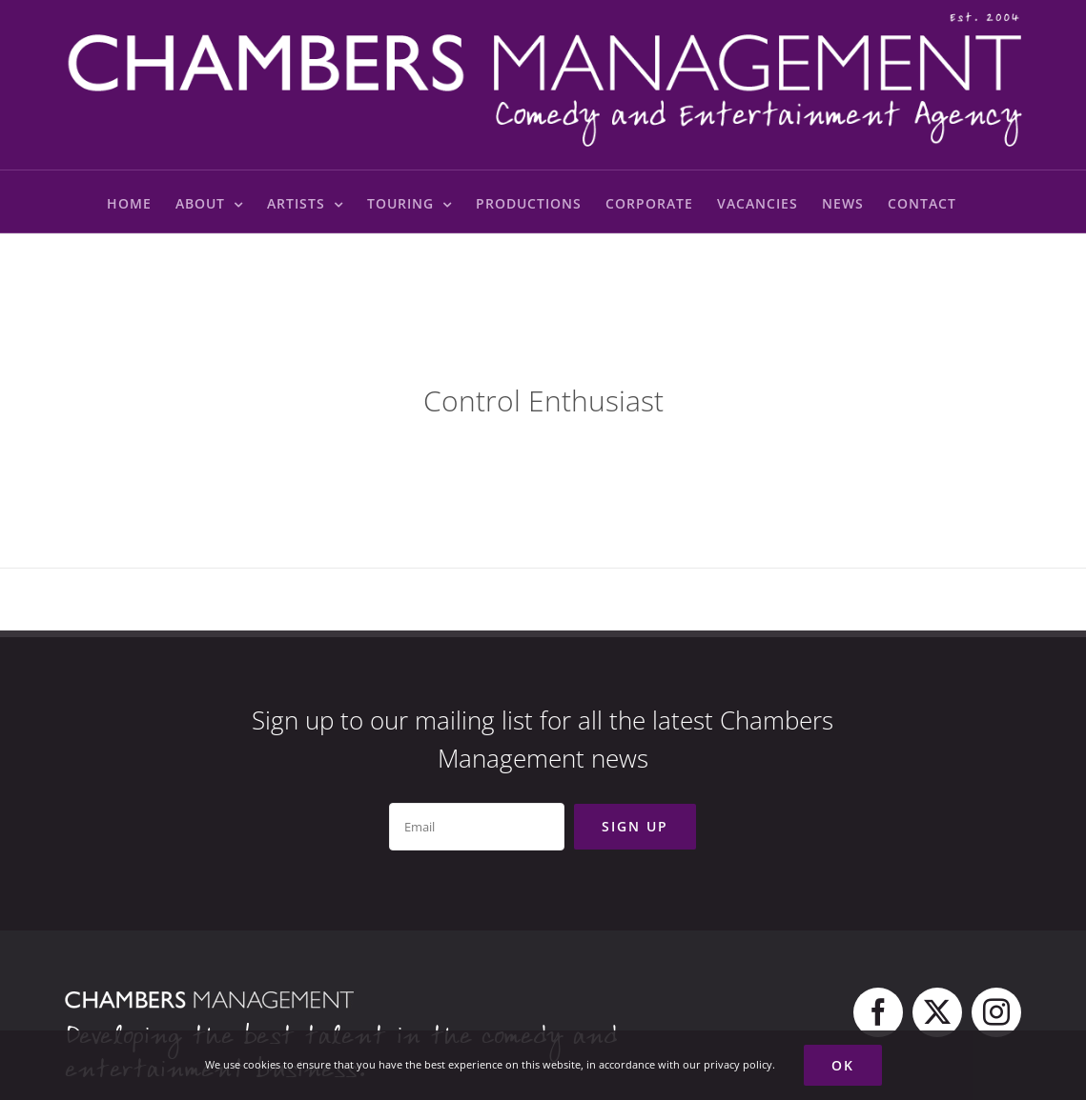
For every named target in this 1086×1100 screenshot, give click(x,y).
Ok (842, 1065)
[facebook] (878, 1012)
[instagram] (996, 1012)
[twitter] (937, 1012)
